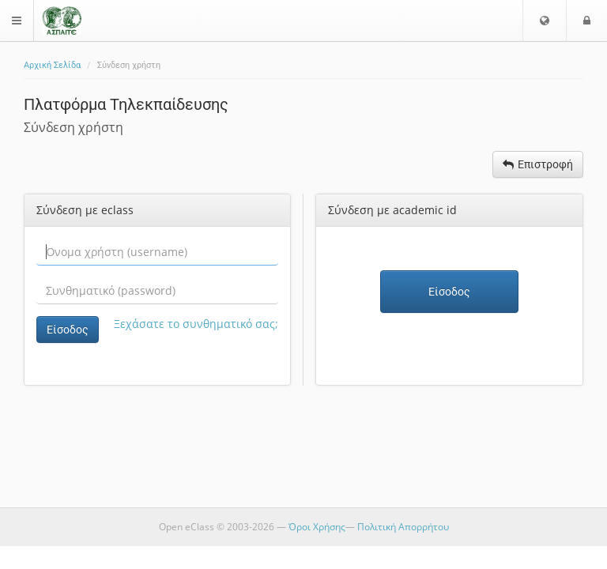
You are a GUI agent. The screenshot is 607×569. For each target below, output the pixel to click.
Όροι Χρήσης (316, 526)
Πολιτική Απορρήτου (403, 526)
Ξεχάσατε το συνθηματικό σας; (196, 323)
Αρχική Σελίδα (52, 65)
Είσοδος (68, 329)
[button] (544, 20)
